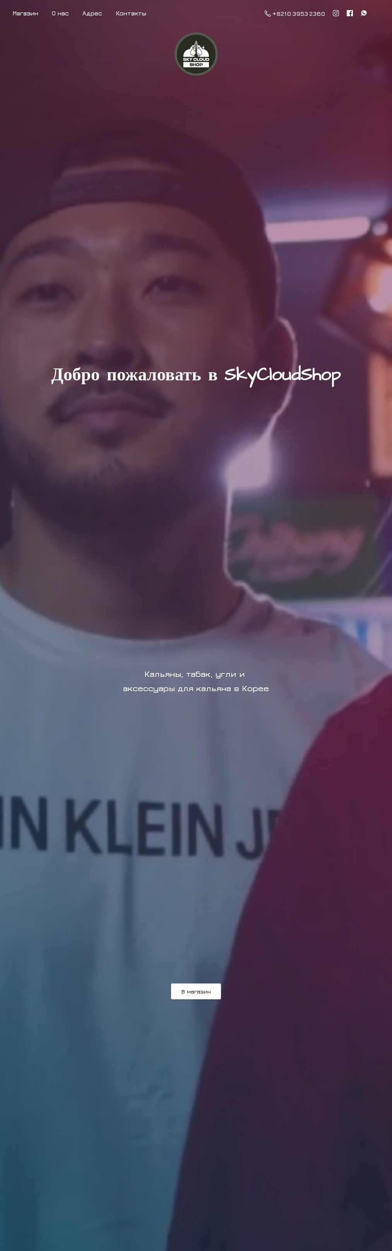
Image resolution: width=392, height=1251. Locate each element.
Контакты (131, 13)
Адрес (92, 13)
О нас (60, 13)
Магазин (25, 13)
